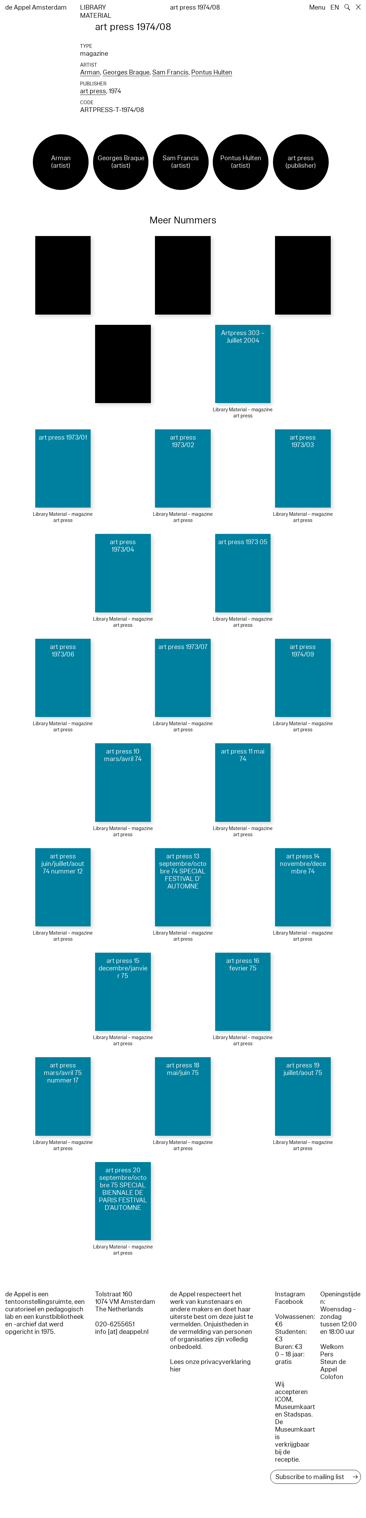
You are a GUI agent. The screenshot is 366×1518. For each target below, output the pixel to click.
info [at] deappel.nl (121, 1331)
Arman (90, 72)
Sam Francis (170, 72)
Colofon (331, 1376)
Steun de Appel (333, 1365)
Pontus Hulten (211, 72)
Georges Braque (126, 72)
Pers (327, 1354)
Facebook (289, 1301)
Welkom (332, 1346)
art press (93, 91)
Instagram (290, 1294)
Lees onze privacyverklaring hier (210, 1365)
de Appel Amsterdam (36, 7)
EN (334, 7)
